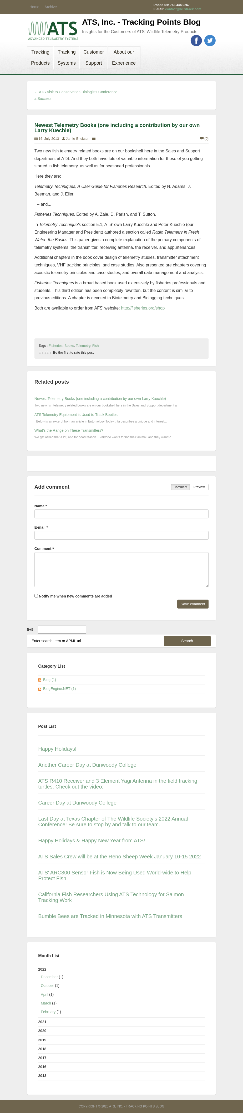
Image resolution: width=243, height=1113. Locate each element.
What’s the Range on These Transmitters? (68, 430)
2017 (42, 1058)
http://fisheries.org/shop (143, 308)
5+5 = (32, 629)
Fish (95, 346)
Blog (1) (49, 680)
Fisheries (56, 346)
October (47, 985)
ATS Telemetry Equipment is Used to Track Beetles (76, 415)
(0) (204, 139)
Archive (50, 7)
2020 (42, 1031)
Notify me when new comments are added (73, 596)
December (49, 977)
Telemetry (83, 346)
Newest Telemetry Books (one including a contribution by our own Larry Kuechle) (117, 127)
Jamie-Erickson (77, 139)
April (44, 994)
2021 (42, 1022)
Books (69, 346)
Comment (180, 487)
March (46, 1003)
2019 (42, 1040)
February (48, 1012)
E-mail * (41, 527)
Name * (40, 506)
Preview (199, 487)
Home (34, 7)
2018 (42, 1049)
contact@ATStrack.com (183, 9)
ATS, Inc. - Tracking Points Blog (141, 22)
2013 (42, 1076)
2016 (42, 1067)
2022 (121, 991)
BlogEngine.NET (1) (59, 689)
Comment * (44, 549)
